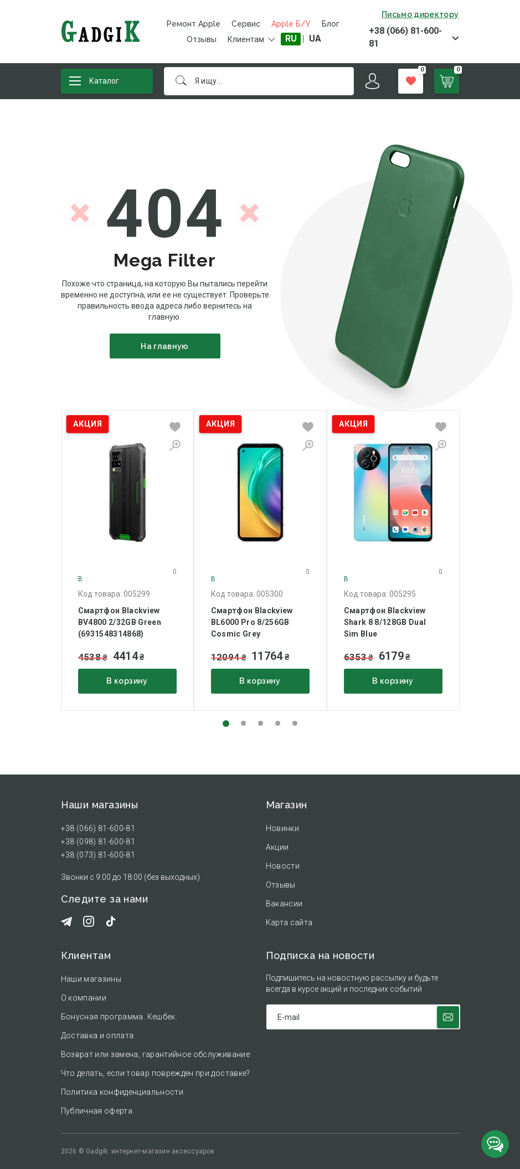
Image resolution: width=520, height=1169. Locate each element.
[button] (226, 723)
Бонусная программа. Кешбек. (119, 1016)
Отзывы (202, 39)
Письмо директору (420, 14)
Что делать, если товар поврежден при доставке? (155, 1073)
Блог (330, 23)
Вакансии (284, 903)
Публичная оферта (97, 1110)
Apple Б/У (291, 23)
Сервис (245, 23)
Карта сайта (289, 922)
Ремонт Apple (193, 23)
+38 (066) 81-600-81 (405, 37)
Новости (283, 866)
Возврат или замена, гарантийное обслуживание (155, 1054)
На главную (165, 346)
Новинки (282, 828)
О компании (84, 997)
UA (315, 38)
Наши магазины (91, 979)
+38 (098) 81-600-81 (98, 841)
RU (291, 38)
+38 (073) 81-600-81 (98, 854)
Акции (277, 847)
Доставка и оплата (97, 1035)
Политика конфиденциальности (122, 1092)
